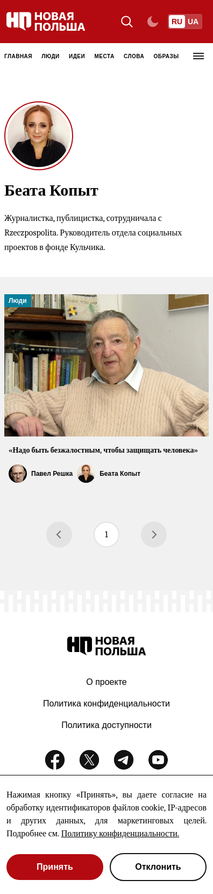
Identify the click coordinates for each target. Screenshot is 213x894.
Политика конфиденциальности (106, 703)
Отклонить (158, 866)
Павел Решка (52, 473)
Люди (50, 56)
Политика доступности (106, 725)
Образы (166, 56)
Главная (18, 56)
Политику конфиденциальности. (120, 833)
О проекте (106, 682)
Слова (134, 56)
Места (105, 56)
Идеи (77, 56)
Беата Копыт (120, 473)
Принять (55, 866)
